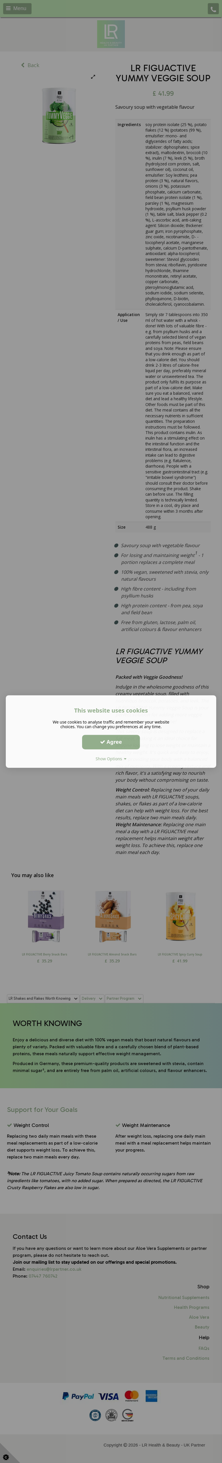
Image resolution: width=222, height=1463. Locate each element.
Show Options (111, 758)
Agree (111, 741)
